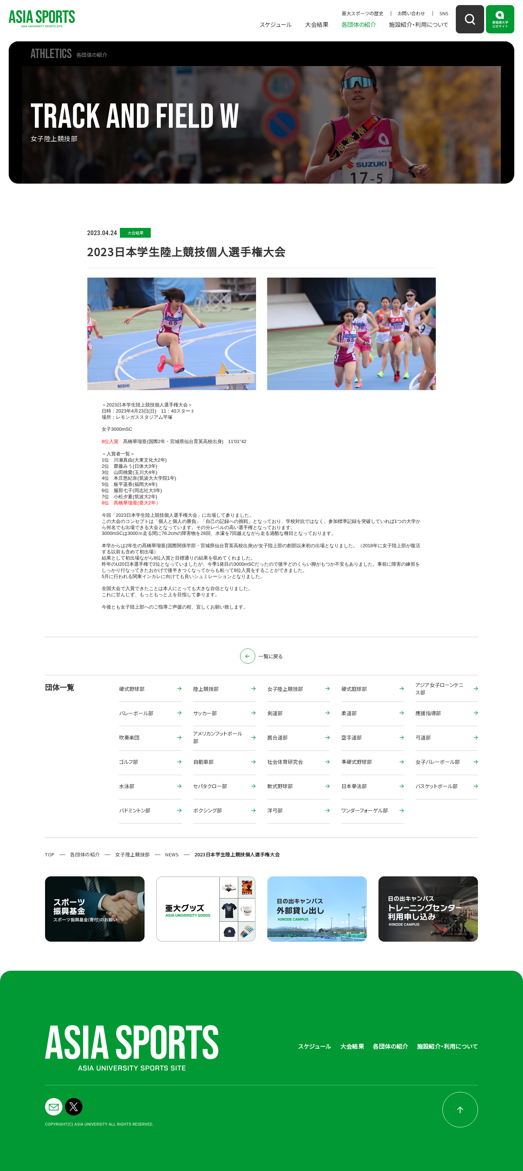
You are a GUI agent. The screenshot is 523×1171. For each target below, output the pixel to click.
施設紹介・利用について (419, 24)
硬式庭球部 (354, 688)
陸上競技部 (206, 688)
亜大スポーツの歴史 (363, 13)
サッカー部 (205, 713)
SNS (444, 13)
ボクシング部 (207, 810)
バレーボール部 (136, 713)
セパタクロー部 (210, 786)
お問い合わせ (411, 13)
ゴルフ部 (128, 761)
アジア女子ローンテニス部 (439, 689)
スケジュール (276, 24)
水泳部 (126, 786)
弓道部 (423, 737)
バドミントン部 (134, 810)
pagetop (460, 1109)
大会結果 (316, 24)
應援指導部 (428, 713)
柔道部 (349, 713)
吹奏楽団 (129, 737)
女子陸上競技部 (285, 688)
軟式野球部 (280, 786)
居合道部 (277, 737)
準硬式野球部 (356, 761)
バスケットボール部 (436, 786)
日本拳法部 (354, 786)
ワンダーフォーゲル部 (364, 810)
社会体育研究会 (285, 761)
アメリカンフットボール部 (217, 738)
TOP (50, 854)
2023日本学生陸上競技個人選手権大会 (237, 854)
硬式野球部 (132, 688)
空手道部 (351, 737)
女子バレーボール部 (437, 761)
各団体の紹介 (358, 24)
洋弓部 (275, 810)
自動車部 (203, 761)
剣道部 (275, 713)
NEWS (172, 854)
